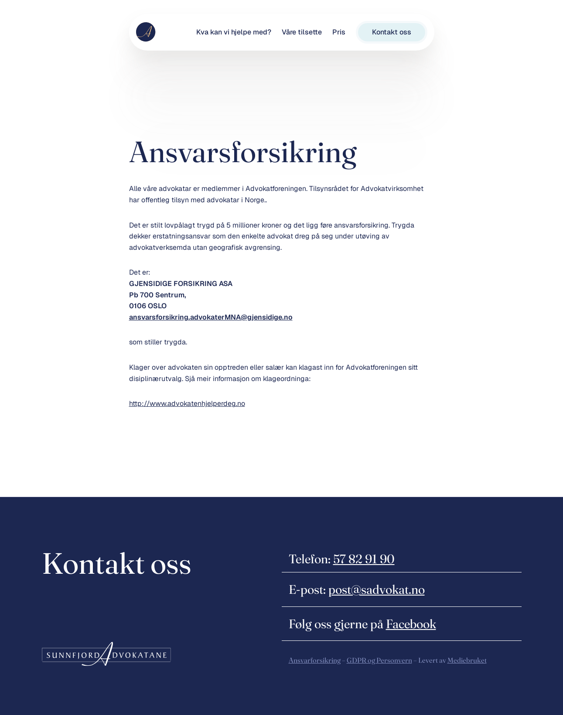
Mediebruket (467, 660)
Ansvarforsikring (315, 660)
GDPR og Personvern (379, 660)
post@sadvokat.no (376, 589)
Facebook (411, 623)
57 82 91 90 (364, 558)
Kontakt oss (391, 32)
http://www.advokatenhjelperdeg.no (187, 403)
